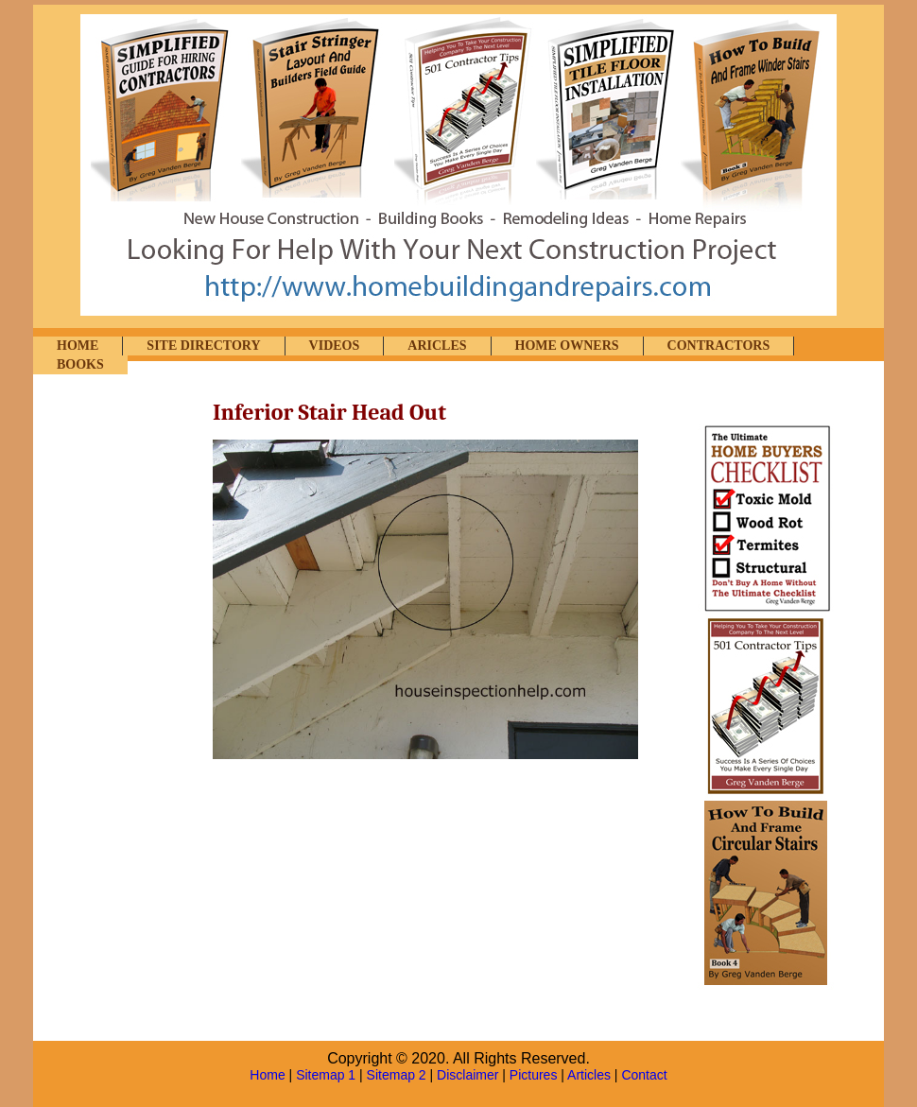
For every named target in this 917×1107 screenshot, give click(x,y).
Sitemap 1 (325, 1074)
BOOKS (80, 364)
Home (267, 1074)
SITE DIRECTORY (203, 345)
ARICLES (436, 345)
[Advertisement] (127, 687)
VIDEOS (334, 345)
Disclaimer (467, 1074)
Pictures (534, 1074)
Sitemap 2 (396, 1074)
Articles (589, 1074)
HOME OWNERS (567, 345)
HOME (77, 345)
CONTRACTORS (718, 345)
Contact (643, 1074)
